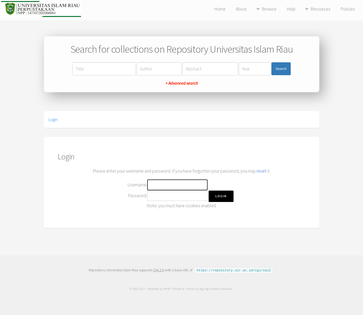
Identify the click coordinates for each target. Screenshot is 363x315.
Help (290, 9)
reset (261, 171)
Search (280, 69)
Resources (320, 9)
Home (220, 9)
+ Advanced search (181, 83)
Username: (137, 185)
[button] (221, 196)
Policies (347, 9)
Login (53, 119)
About (241, 9)
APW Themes (173, 288)
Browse (269, 9)
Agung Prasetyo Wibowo (216, 288)
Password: (137, 196)
